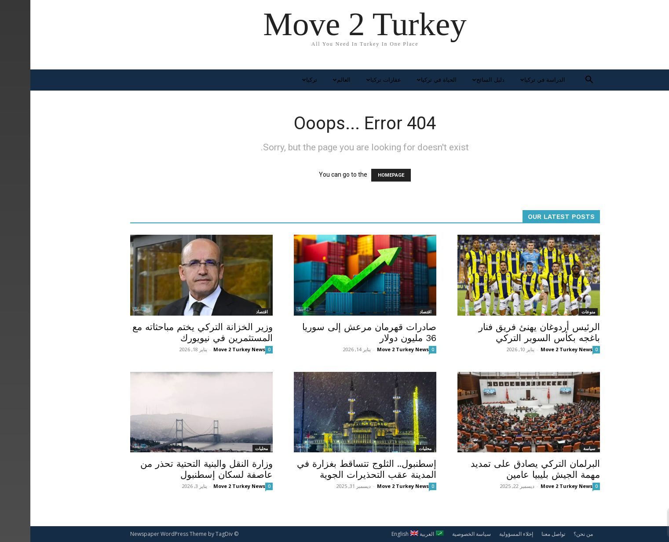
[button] (559, 80)
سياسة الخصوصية (441, 534)
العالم (310, 79)
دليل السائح (457, 79)
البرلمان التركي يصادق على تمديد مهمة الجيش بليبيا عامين (505, 469)
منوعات (558, 312)
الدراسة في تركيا (511, 79)
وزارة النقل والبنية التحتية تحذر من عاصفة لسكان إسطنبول (176, 469)
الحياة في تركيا (405, 79)
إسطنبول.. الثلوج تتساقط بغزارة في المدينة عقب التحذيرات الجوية (336, 469)
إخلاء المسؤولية (486, 534)
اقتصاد (232, 312)
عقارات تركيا (352, 79)
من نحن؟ (553, 534)
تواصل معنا (523, 534)
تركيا (278, 79)
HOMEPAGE (360, 175)
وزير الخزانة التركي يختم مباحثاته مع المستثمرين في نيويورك (172, 332)
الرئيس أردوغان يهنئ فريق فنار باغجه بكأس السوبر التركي (509, 332)
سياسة (559, 448)
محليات (231, 448)
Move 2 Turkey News (209, 349)
